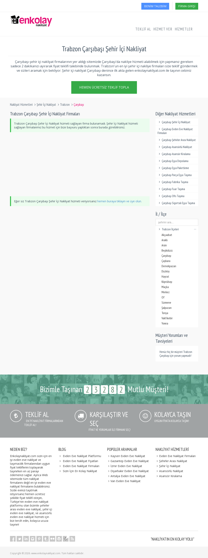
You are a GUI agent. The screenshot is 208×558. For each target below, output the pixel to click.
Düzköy (166, 271)
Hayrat (165, 276)
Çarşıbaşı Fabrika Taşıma (173, 182)
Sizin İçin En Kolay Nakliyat (80, 471)
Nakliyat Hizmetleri (21, 104)
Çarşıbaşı (166, 256)
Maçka (165, 287)
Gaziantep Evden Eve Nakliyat (128, 461)
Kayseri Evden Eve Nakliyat (126, 456)
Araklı (165, 240)
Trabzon (65, 104)
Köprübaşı (167, 282)
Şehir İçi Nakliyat (46, 104)
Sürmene (166, 302)
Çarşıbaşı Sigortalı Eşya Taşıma (176, 203)
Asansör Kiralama (169, 476)
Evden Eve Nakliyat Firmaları (81, 466)
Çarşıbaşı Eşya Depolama (173, 161)
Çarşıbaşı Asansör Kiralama (174, 154)
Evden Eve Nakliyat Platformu (82, 456)
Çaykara (166, 261)
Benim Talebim (155, 6)
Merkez (166, 292)
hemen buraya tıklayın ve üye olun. (119, 201)
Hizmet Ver (162, 29)
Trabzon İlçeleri (177, 229)
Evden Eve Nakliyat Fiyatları (80, 461)
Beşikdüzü (167, 250)
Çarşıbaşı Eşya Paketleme (173, 168)
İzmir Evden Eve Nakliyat (124, 466)
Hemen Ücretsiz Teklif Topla (104, 87)
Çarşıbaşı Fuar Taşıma (171, 189)
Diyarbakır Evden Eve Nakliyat (128, 471)
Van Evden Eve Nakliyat (124, 481)
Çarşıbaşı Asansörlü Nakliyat (175, 147)
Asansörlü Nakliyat (169, 471)
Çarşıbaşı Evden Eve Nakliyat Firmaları (175, 131)
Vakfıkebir (167, 318)
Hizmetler (184, 29)
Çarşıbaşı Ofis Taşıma (171, 196)
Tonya (165, 313)
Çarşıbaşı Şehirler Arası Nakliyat (177, 140)
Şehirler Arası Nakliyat (171, 461)
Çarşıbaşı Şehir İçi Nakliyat (174, 122)
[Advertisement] (80, 164)
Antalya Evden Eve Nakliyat (126, 476)
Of (163, 297)
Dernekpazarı (169, 266)
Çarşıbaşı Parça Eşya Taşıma (175, 175)
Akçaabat (167, 235)
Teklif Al (143, 29)
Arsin (164, 245)
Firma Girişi (186, 6)
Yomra (165, 323)
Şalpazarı (167, 308)
